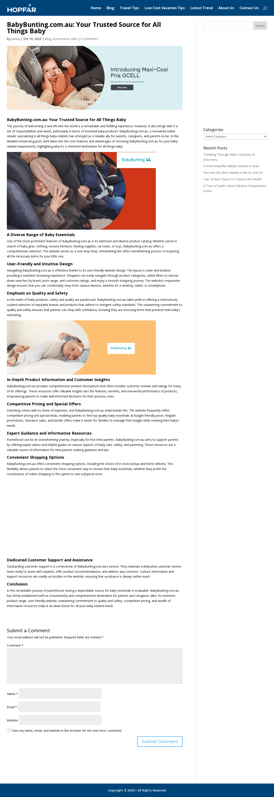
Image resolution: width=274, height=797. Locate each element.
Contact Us (249, 8)
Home (96, 8)
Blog (110, 8)
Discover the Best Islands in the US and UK (233, 173)
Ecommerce (61, 39)
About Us (226, 8)
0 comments (89, 39)
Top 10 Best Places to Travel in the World (232, 179)
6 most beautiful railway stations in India (231, 166)
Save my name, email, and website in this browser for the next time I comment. (67, 730)
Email (12, 707)
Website (12, 720)
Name (12, 694)
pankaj (15, 39)
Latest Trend (201, 8)
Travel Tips (129, 8)
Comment (15, 645)
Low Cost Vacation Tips (165, 8)
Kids (74, 39)
